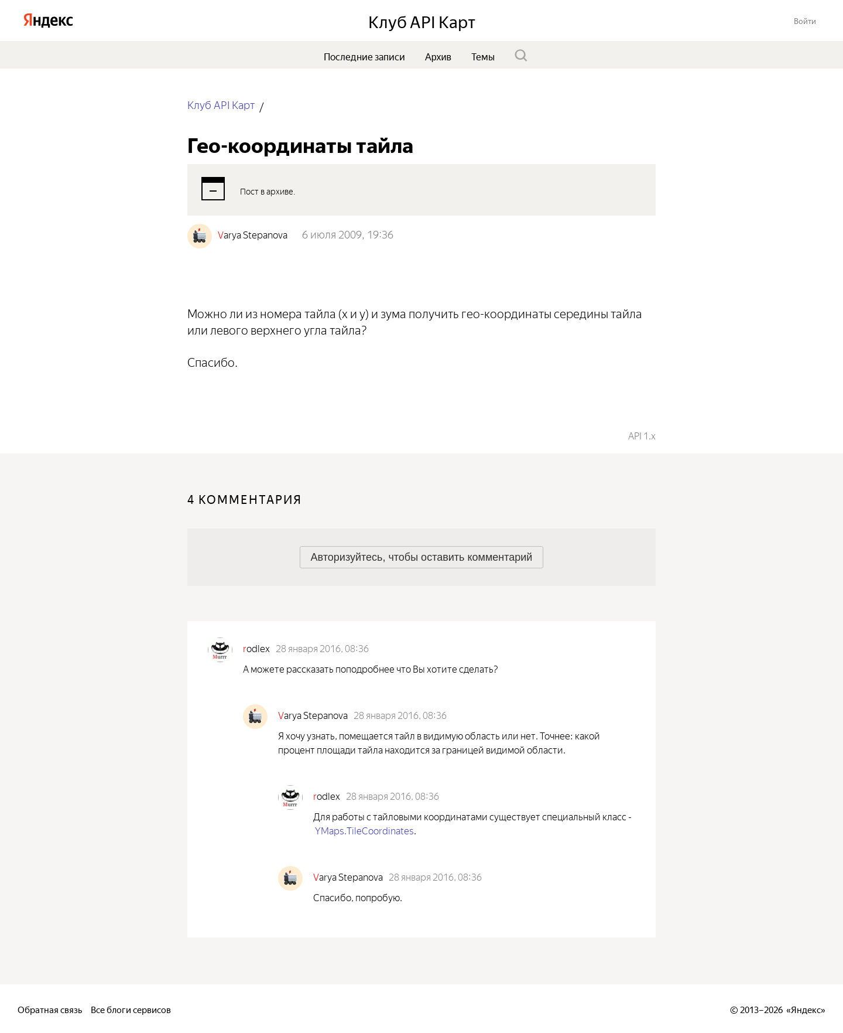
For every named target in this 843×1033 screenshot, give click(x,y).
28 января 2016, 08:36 (322, 647)
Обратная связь (50, 1008)
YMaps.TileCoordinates (364, 830)
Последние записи (364, 56)
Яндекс (806, 1008)
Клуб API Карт (221, 104)
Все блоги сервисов (131, 1008)
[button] (805, 20)
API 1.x (642, 435)
